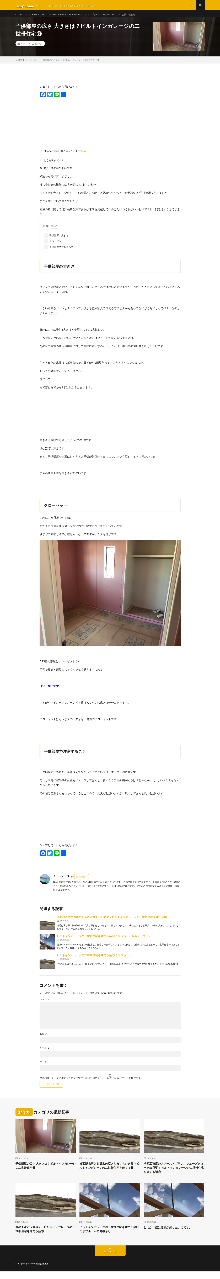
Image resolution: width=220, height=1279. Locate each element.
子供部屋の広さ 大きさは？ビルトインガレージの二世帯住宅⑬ (44, 1171)
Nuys (84, 156)
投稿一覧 (80, 882)
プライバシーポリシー (112, 17)
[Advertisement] (110, 127)
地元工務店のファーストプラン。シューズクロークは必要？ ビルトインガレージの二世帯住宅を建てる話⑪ (174, 1173)
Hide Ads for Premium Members (74, 17)
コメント (44, 1005)
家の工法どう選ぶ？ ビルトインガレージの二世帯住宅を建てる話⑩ (45, 1236)
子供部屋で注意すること (60, 253)
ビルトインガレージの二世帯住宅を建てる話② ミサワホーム (94, 960)
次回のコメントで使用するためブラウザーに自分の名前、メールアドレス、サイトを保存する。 (91, 1083)
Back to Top (110, 1259)
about (22, 17)
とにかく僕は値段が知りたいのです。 (171, 1234)
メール (45, 1053)
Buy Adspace (41, 17)
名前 (43, 1039)
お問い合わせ (140, 17)
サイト (43, 1067)
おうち (38, 49)
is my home (42, 1271)
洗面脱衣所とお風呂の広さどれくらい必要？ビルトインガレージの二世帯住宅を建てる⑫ (112, 922)
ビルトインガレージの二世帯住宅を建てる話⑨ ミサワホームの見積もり (109, 1236)
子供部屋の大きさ (56, 241)
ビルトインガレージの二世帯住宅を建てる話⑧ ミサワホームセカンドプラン (104, 941)
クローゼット (54, 247)
